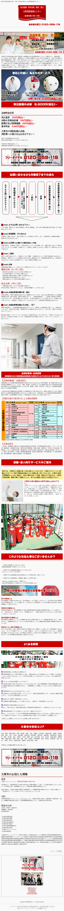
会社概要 (39, 908)
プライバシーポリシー (30, 908)
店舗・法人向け (50, 906)
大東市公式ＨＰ (32, 888)
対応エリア (20, 908)
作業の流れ (26, 906)
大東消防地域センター (32, 13)
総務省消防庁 (32, 890)
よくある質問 (41, 906)
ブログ (45, 908)
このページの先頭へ (57, 851)
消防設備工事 (33, 906)
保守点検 (19, 906)
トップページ (13, 906)
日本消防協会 (32, 891)
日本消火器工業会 (32, 893)
